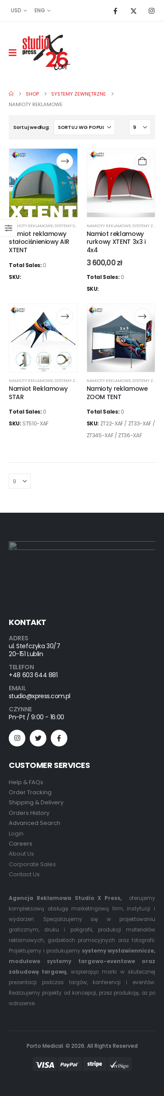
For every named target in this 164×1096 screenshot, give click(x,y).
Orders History (29, 813)
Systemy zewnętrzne (77, 380)
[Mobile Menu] (15, 52)
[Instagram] (151, 10)
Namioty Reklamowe (31, 225)
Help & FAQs (26, 782)
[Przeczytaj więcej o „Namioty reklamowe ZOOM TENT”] (142, 316)
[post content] (43, 183)
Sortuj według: (31, 127)
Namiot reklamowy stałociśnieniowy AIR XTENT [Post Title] (39, 242)
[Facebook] (115, 10)
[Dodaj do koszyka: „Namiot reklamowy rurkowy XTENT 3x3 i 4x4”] (142, 161)
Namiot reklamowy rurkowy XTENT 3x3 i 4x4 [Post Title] (116, 242)
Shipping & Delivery (36, 802)
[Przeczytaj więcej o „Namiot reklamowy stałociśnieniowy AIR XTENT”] (64, 161)
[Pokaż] (140, 127)
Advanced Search (34, 823)
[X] (133, 10)
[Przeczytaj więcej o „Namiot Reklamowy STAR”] (64, 316)
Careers (20, 843)
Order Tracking (30, 792)
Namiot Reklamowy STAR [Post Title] (38, 392)
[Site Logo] (46, 52)
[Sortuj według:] (84, 127)
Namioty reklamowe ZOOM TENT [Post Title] (117, 392)
